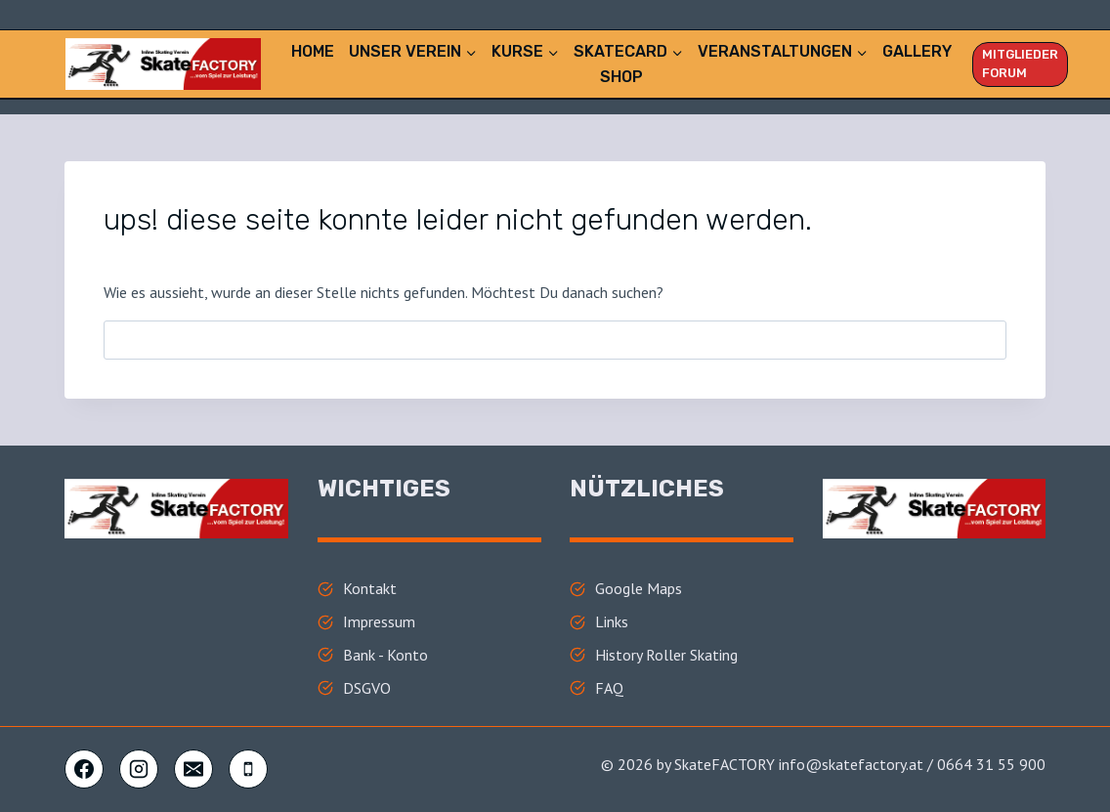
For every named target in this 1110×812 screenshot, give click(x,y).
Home (312, 51)
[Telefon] (248, 769)
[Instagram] (138, 769)
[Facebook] (84, 769)
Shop (621, 76)
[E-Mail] (193, 769)
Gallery (917, 51)
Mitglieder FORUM (1020, 63)
